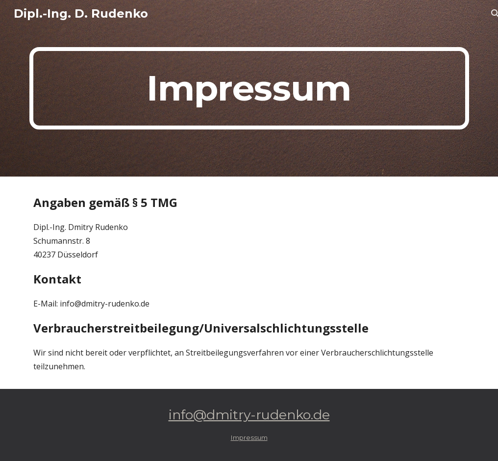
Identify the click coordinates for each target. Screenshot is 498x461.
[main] (249, 88)
